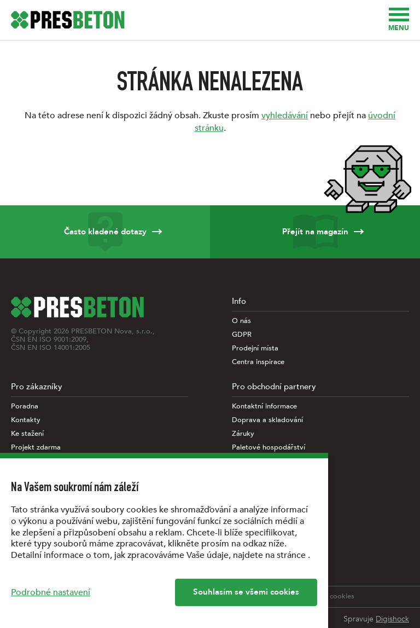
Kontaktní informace (264, 406)
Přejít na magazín (315, 231)
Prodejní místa (255, 348)
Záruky (243, 434)
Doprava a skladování (267, 420)
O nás (241, 321)
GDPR (242, 335)
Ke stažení (27, 434)
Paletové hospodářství (268, 447)
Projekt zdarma (36, 447)
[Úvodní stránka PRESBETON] (68, 19)
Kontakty (25, 420)
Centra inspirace (258, 362)
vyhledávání (284, 116)
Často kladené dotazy (105, 231)
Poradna (24, 406)
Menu (398, 20)
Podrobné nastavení (50, 592)
